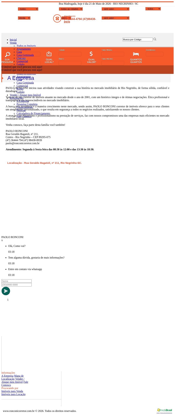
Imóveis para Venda (12, 391)
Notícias (21, 110)
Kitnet (20, 88)
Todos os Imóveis (26, 45)
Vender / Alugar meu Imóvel (25, 95)
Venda (13, 42)
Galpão (20, 64)
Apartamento (24, 48)
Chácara (21, 58)
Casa (19, 52)
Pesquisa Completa (27, 104)
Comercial (22, 61)
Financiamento (25, 107)
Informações (16, 98)
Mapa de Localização (12, 377)
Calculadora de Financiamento (33, 113)
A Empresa (23, 101)
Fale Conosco (24, 116)
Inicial (13, 39)
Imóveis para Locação (13, 394)
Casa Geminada (25, 55)
